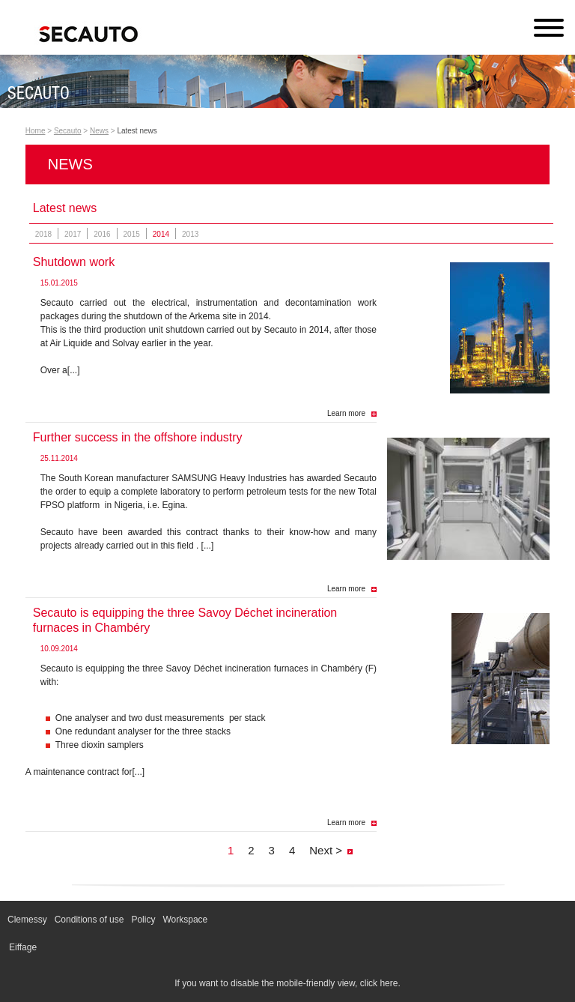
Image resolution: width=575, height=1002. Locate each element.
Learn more (346, 413)
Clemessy (27, 919)
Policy (143, 919)
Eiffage (23, 947)
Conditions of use (89, 919)
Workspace (184, 919)
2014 (161, 234)
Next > (325, 850)
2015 (132, 234)
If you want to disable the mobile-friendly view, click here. (287, 983)
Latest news (136, 131)
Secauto (68, 131)
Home (35, 131)
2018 (43, 234)
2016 (102, 234)
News (99, 131)
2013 (190, 234)
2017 (72, 234)
